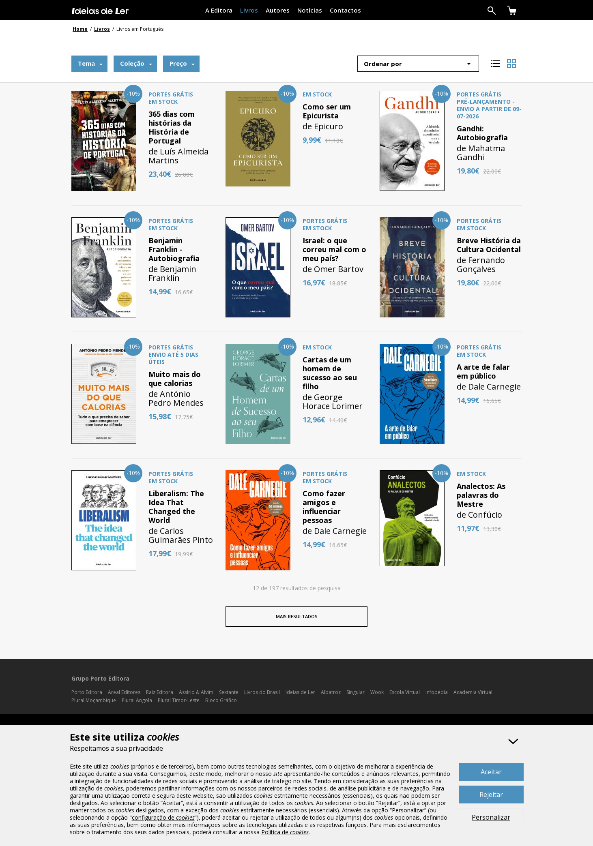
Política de (285, 832)
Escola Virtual (404, 692)
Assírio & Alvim (196, 692)
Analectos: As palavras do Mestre (481, 495)
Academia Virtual (472, 692)
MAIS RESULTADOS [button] (297, 616)
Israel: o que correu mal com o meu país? (334, 249)
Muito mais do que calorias (174, 378)
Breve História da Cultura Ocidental (489, 245)
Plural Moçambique (93, 700)
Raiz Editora (159, 692)
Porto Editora (86, 692)
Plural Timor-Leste (179, 700)
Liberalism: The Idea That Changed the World (176, 506)
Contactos (345, 10)
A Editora (218, 10)
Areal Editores (124, 692)
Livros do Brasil (262, 692)
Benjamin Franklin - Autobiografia (174, 249)
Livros (249, 10)
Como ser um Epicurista (327, 111)
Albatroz (331, 692)
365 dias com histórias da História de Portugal (171, 127)
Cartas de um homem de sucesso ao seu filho (330, 373)
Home (80, 29)
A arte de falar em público (483, 371)
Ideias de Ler (300, 692)
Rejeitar (491, 794)
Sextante (228, 692)
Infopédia (436, 692)
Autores (278, 10)
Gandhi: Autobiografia (482, 133)
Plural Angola (137, 700)
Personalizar (491, 817)
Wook (377, 692)
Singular (355, 692)
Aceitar (491, 771)
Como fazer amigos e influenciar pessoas (324, 506)
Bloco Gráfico (221, 700)
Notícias (309, 10)
